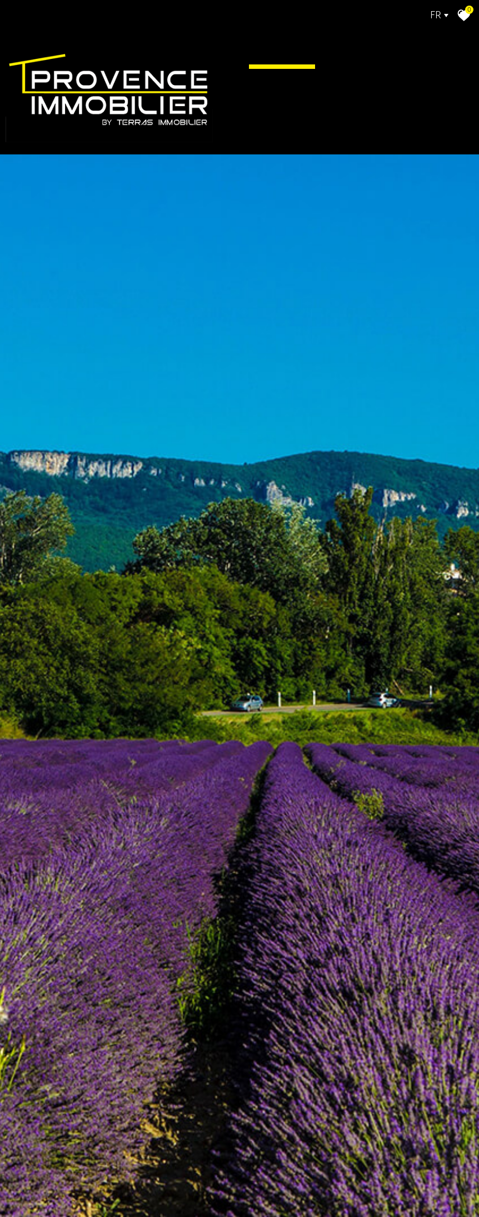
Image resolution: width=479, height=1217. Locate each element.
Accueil (282, 43)
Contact (400, 128)
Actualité (295, 85)
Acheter (350, 43)
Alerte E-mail (312, 128)
